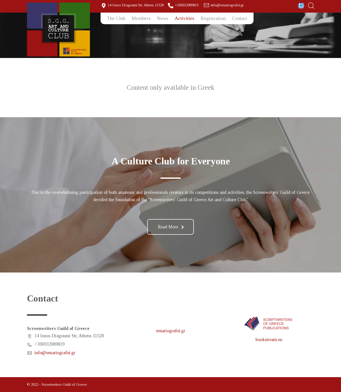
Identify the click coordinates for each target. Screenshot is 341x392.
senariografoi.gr (170, 330)
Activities (184, 18)
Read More (171, 226)
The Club (116, 18)
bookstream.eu (269, 339)
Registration (213, 18)
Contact (239, 18)
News (162, 18)
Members (141, 18)
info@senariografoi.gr (227, 5)
